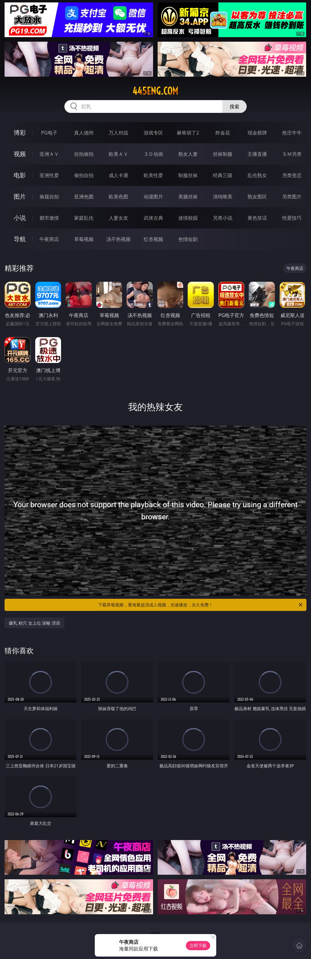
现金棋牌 (257, 132)
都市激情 (49, 217)
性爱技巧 (292, 217)
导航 (20, 239)
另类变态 (292, 175)
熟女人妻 (188, 154)
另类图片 (292, 196)
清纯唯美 (222, 196)
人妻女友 (118, 217)
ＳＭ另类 (292, 154)
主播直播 (257, 154)
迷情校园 (188, 217)
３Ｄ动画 (153, 154)
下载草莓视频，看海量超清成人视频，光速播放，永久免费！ (200, 605)
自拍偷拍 (84, 154)
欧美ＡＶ (118, 154)
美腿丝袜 (188, 196)
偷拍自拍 (84, 175)
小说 (20, 218)
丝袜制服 (222, 154)
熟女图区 (257, 196)
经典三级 (222, 175)
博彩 (20, 132)
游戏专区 (153, 132)
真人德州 (84, 132)
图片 (20, 196)
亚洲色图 (84, 196)
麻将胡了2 (188, 132)
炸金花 (222, 132)
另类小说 (222, 217)
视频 (20, 154)
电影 (20, 175)
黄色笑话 (257, 217)
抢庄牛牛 (292, 132)
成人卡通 (118, 175)
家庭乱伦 (84, 217)
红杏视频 (153, 239)
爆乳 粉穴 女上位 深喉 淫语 (34, 623)
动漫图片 (153, 196)
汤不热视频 (118, 239)
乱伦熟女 (257, 175)
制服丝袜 (188, 175)
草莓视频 (84, 239)
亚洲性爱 (49, 175)
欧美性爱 (153, 175)
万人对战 (118, 132)
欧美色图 (118, 196)
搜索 (234, 106)
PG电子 (49, 132)
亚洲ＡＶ (49, 154)
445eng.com (155, 91)
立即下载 (198, 945)
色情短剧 (188, 239)
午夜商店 (49, 239)
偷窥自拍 (49, 196)
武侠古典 (153, 217)
